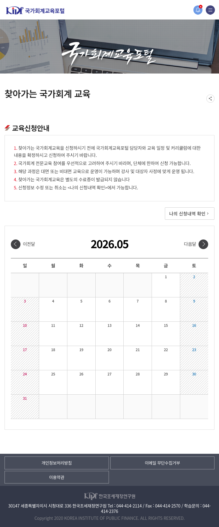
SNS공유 (210, 99)
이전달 (29, 244)
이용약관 (56, 477)
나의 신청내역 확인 (189, 213)
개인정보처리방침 (57, 463)
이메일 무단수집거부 (162, 463)
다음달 (190, 244)
